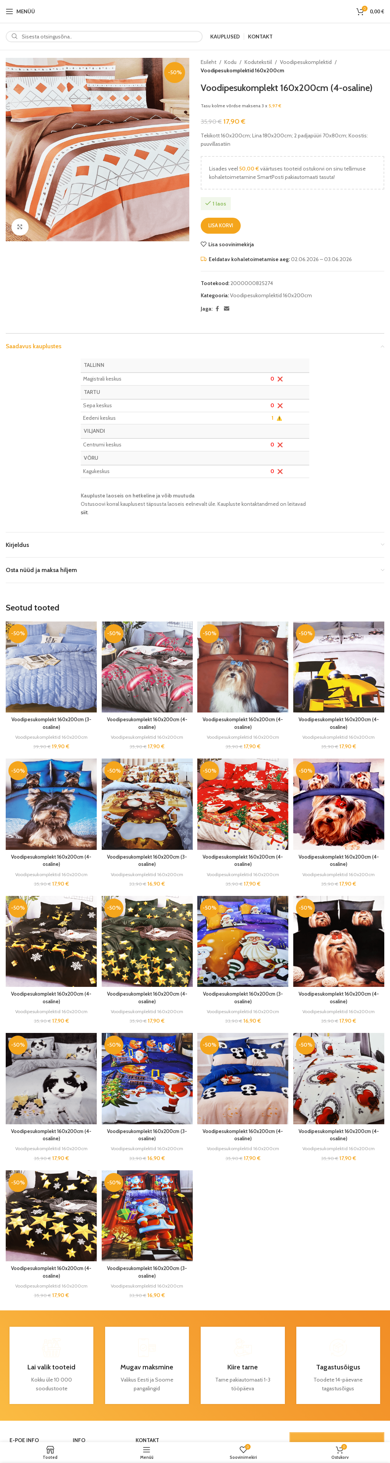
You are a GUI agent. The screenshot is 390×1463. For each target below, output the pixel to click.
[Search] (104, 36)
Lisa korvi (220, 225)
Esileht (208, 62)
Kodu (230, 62)
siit (84, 512)
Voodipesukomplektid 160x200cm (242, 70)
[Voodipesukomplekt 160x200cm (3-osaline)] (50, 666)
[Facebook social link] (217, 309)
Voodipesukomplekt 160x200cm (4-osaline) (146, 721)
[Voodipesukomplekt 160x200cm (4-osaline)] (147, 666)
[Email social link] (227, 309)
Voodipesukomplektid (306, 62)
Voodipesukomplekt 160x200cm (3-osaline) (50, 721)
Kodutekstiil (258, 62)
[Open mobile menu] (20, 11)
